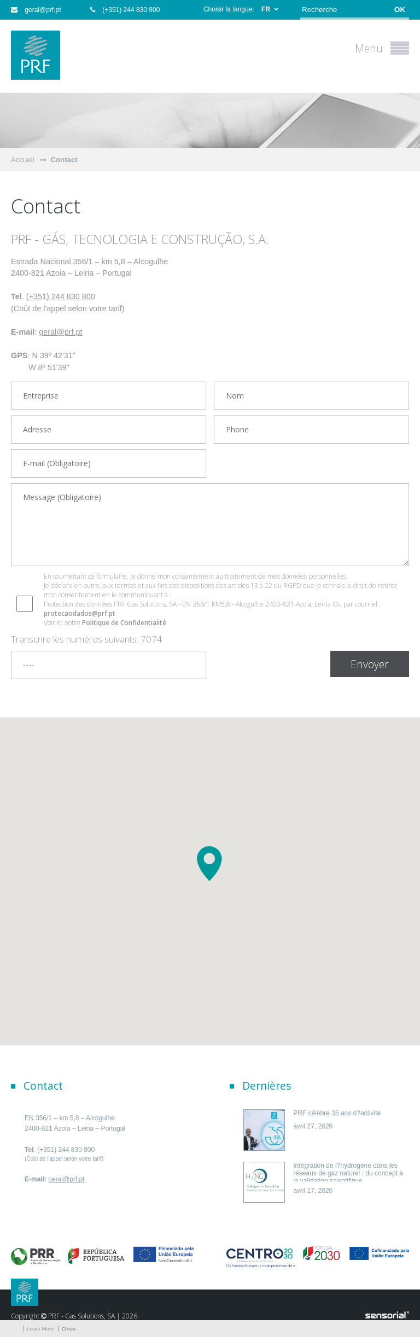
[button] (210, 863)
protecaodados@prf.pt (79, 613)
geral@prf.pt (36, 10)
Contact (64, 160)
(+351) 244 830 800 (125, 10)
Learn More (40, 1329)
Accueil (22, 160)
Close (68, 1329)
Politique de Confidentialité (124, 622)
